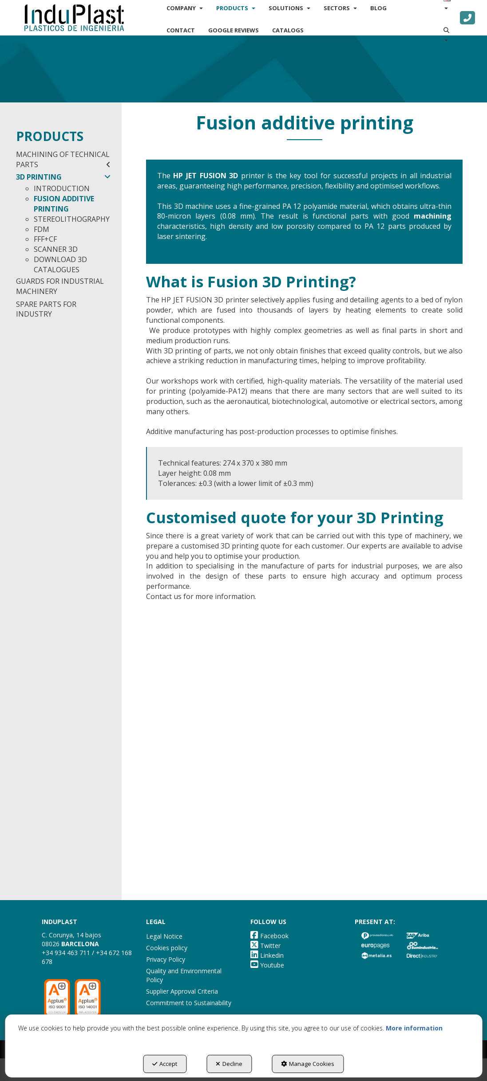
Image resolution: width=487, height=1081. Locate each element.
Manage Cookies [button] (307, 1064)
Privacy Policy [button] (165, 959)
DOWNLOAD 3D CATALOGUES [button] (60, 264)
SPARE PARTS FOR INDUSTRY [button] (46, 309)
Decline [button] (229, 1064)
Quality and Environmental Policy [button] (184, 975)
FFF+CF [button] (45, 239)
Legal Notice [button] (164, 936)
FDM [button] (41, 229)
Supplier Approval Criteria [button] (182, 991)
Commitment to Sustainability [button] (188, 1003)
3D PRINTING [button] (63, 177)
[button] (74, 17)
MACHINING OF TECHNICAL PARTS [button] (63, 159)
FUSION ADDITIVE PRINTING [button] (64, 204)
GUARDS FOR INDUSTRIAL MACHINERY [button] (60, 286)
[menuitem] (181, 30)
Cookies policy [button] (166, 948)
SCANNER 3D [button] (56, 249)
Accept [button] (164, 1064)
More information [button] (414, 1028)
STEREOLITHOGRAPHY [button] (72, 219)
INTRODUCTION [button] (62, 188)
